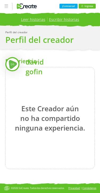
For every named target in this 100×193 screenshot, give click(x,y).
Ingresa (87, 6)
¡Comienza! (68, 6)
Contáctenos (89, 188)
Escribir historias (64, 19)
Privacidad (74, 188)
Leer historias (33, 19)
